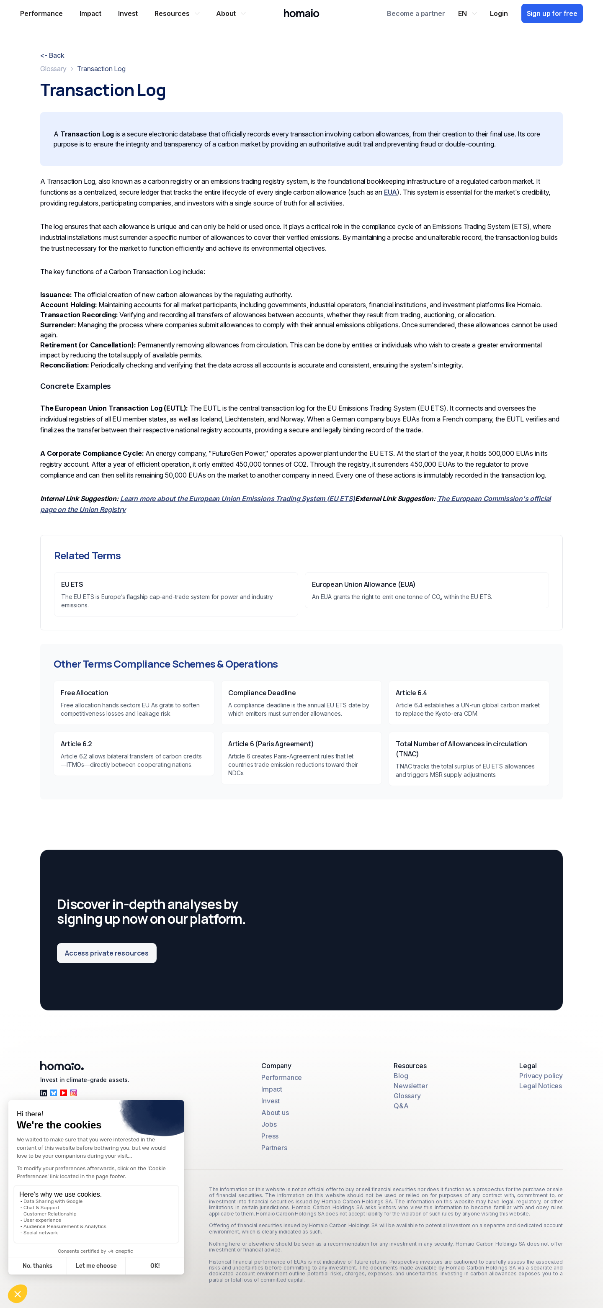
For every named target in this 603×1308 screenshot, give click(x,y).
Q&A (401, 1106)
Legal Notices (540, 1086)
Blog (401, 1076)
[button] (177, 13)
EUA (390, 192)
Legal (527, 1065)
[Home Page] (302, 13)
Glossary (53, 68)
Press (269, 1136)
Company (276, 1065)
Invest (270, 1101)
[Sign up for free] (552, 13)
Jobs (268, 1124)
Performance (281, 1077)
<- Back (52, 55)
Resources (410, 1065)
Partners (274, 1148)
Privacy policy (541, 1076)
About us (275, 1112)
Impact (271, 1089)
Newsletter (411, 1086)
